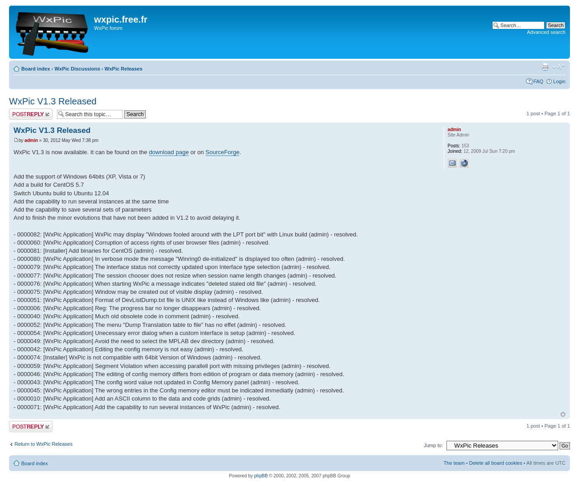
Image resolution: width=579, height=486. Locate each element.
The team (454, 463)
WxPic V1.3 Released (52, 101)
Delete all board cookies (495, 463)
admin (31, 140)
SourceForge (222, 152)
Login (559, 81)
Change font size (558, 67)
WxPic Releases (123, 68)
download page (169, 152)
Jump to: (433, 445)
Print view (545, 67)
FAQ (538, 81)
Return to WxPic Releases (43, 444)
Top (562, 414)
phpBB (261, 475)
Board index (35, 68)
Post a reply (30, 114)
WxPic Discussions (77, 68)
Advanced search (546, 32)
